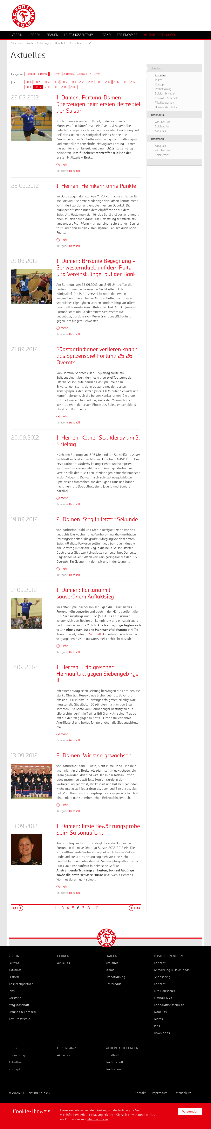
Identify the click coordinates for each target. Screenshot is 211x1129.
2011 (47, 87)
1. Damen (42, 74)
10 (96, 908)
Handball (30, 74)
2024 (47, 82)
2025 (38, 82)
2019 (91, 82)
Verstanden (190, 1111)
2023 (56, 82)
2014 (133, 82)
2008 (73, 87)
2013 (28, 87)
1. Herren (55, 74)
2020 (82, 82)
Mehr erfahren (97, 1119)
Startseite (17, 43)
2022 (65, 82)
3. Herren (82, 74)
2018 (99, 82)
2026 (29, 82)
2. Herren (68, 74)
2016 (116, 82)
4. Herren (95, 74)
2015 (124, 82)
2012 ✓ (38, 87)
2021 (73, 82)
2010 (55, 87)
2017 (107, 82)
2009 (64, 87)
